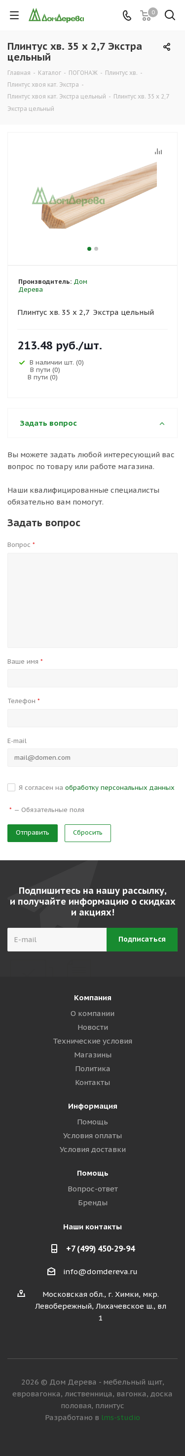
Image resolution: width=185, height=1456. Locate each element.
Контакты (92, 1082)
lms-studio (120, 1417)
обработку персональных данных (120, 787)
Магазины (92, 1054)
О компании (92, 1013)
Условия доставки (93, 1149)
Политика (93, 1068)
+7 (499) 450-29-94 (100, 1248)
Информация (92, 1106)
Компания (92, 997)
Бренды (93, 1202)
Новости (92, 1027)
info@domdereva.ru (100, 1271)
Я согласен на (97, 787)
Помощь (92, 1121)
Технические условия (92, 1041)
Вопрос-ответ (93, 1188)
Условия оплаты (92, 1135)
